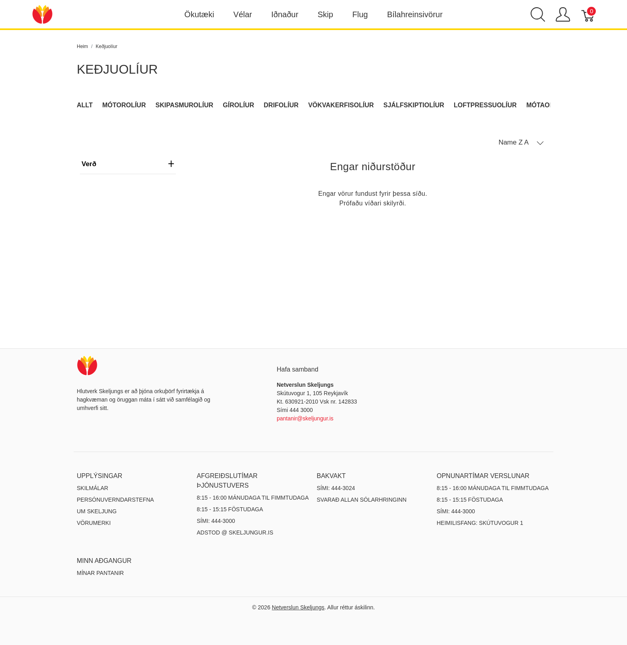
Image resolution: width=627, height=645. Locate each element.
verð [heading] (128, 164)
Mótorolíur (124, 105)
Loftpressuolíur (485, 105)
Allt (85, 105)
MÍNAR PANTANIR (100, 573)
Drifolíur (281, 105)
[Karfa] (588, 14)
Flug (360, 14)
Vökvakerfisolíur (341, 105)
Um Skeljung (97, 511)
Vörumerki (94, 523)
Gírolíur (238, 105)
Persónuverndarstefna (115, 499)
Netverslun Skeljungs (298, 607)
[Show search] (538, 14)
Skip (325, 14)
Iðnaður (284, 14)
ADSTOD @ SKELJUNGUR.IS (235, 532)
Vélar (243, 14)
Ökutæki (199, 14)
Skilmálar (92, 488)
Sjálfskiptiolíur (413, 105)
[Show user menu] (563, 14)
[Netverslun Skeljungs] (42, 13)
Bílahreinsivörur (415, 14)
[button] (521, 142)
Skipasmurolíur (185, 105)
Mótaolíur (545, 105)
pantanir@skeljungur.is (305, 418)
